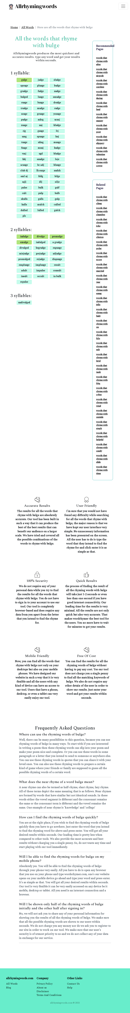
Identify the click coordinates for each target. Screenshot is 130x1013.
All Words (27, 27)
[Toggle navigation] (123, 6)
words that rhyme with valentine (101, 151)
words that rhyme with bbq (101, 380)
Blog (8, 987)
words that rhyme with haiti (101, 313)
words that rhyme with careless (101, 84)
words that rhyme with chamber (101, 211)
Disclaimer (43, 991)
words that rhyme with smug (101, 290)
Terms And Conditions (49, 995)
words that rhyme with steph (101, 425)
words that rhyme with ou (101, 324)
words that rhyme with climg (101, 200)
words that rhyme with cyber (101, 391)
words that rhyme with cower (101, 162)
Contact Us (73, 984)
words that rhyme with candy (101, 448)
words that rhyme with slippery (101, 140)
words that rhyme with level (101, 358)
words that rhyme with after (101, 61)
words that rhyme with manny (101, 117)
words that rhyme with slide (101, 459)
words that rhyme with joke (101, 223)
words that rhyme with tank (101, 369)
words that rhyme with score (101, 256)
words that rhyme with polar (101, 245)
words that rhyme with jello (101, 301)
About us (42, 987)
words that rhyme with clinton (101, 234)
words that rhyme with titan (101, 470)
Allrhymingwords (32, 6)
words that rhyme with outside (101, 414)
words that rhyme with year (101, 279)
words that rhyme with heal (101, 106)
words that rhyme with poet (101, 129)
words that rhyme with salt (101, 346)
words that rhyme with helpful (101, 436)
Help (69, 987)
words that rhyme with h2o (101, 335)
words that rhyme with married (101, 268)
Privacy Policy (44, 984)
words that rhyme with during (101, 95)
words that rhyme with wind (101, 403)
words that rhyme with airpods (101, 72)
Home (14, 27)
